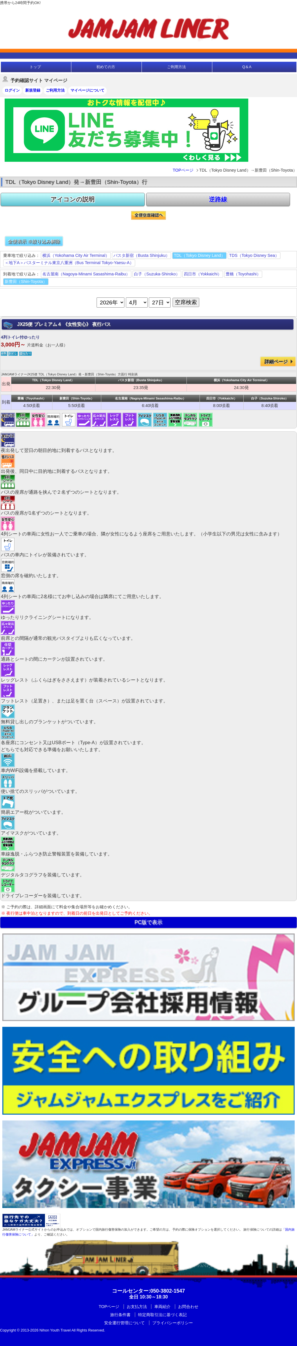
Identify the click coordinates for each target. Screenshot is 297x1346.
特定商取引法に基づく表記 (162, 1314)
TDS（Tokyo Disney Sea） (254, 255)
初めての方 (105, 67)
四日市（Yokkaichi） (203, 274)
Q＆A (246, 67)
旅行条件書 (120, 1314)
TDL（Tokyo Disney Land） (199, 255)
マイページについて (87, 90)
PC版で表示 (148, 922)
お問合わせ (188, 1306)
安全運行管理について (124, 1322)
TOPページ (183, 170)
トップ (35, 67)
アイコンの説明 (72, 199)
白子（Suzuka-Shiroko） (157, 274)
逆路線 (218, 199)
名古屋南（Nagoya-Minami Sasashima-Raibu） (86, 274)
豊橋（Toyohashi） (243, 274)
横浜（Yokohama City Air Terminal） (75, 255)
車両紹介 (162, 1306)
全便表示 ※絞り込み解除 (34, 241)
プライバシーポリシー (172, 1322)
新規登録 (32, 90)
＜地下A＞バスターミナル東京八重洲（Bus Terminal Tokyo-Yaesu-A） (69, 262)
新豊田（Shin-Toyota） (26, 281)
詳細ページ (276, 361)
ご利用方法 (176, 67)
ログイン (12, 90)
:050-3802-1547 (148, 1291)
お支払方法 (137, 1306)
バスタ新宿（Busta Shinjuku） (141, 255)
